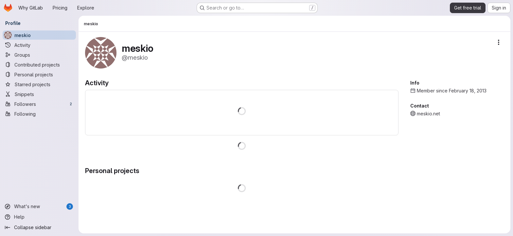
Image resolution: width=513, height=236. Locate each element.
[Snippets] (39, 94)
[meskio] (39, 35)
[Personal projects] (39, 74)
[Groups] (39, 54)
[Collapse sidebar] (39, 227)
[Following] (39, 113)
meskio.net (428, 113)
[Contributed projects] (39, 64)
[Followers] (39, 103)
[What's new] (39, 206)
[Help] (39, 217)
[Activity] (39, 44)
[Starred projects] (39, 84)
